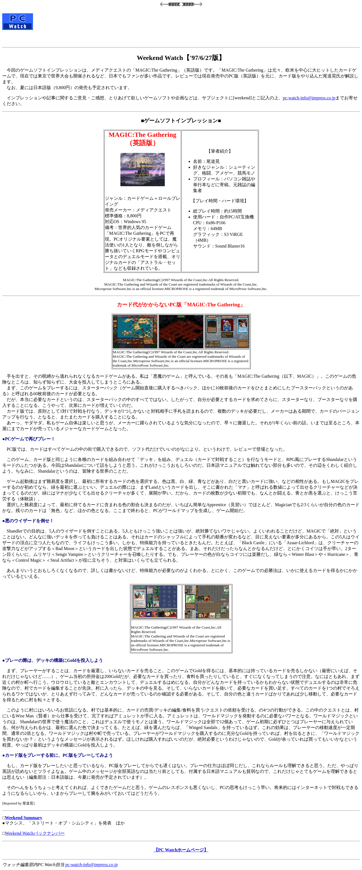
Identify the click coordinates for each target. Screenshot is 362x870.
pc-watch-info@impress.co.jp (309, 97)
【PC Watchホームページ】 (181, 850)
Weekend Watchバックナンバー (35, 833)
